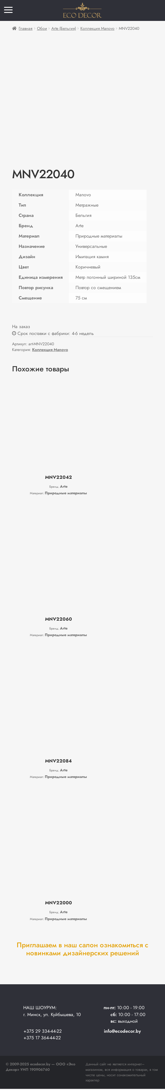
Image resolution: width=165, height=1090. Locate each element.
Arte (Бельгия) (63, 28)
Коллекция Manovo (97, 28)
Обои (42, 28)
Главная (25, 28)
